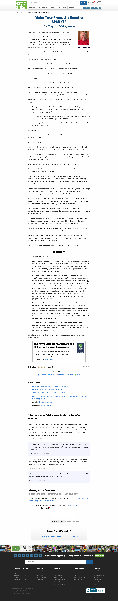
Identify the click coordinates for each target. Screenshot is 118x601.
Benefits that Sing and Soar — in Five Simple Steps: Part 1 (51, 386)
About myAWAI (97, 573)
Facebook (43, 375)
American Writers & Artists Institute (31, 597)
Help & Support (62, 7)
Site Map (88, 597)
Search (83, 3)
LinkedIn (70, 375)
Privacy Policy (63, 597)
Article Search (39, 573)
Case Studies (57, 582)
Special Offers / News (20, 580)
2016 (21, 12)
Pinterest (61, 375)
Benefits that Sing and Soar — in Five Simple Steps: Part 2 (51, 389)
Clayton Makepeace (45, 402)
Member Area (97, 571)
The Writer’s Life (45, 405)
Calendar (95, 577)
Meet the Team (58, 577)
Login (94, 584)
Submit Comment (58, 522)
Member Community (98, 575)
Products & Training (34, 7)
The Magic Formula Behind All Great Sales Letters (48, 393)
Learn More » (49, 360)
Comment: (45, 508)
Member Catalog (97, 582)
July (25, 12)
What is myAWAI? (78, 580)
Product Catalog (18, 571)
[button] (91, 3)
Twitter (52, 375)
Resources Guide (40, 571)
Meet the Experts (58, 575)
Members (71, 7)
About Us (52, 7)
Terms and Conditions (75, 597)
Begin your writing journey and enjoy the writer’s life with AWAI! (74, 556)
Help (74, 571)
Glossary (38, 582)
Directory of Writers (59, 584)
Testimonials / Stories (59, 580)
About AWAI (57, 571)
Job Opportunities (98, 580)
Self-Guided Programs (20, 575)
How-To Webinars (41, 577)
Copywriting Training (19, 573)
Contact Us (76, 573)
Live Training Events (19, 577)
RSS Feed (95, 597)
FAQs (74, 575)
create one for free (74, 506)
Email (78, 375)
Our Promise (57, 573)
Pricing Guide (39, 575)
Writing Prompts (40, 580)
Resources (45, 7)
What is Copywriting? (79, 577)
